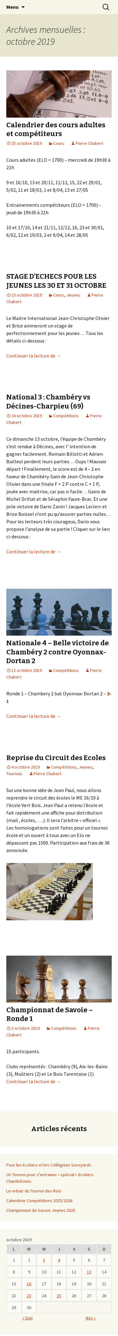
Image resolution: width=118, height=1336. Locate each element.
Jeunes (73, 295)
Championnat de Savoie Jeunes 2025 (40, 1210)
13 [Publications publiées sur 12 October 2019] (89, 1272)
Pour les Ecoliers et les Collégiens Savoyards (48, 1165)
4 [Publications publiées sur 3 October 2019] (59, 1260)
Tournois (14, 773)
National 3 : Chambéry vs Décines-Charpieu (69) (48, 401)
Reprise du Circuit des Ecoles (56, 758)
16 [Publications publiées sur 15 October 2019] (29, 1284)
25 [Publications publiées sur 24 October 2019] (59, 1295)
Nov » (91, 1318)
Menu (12, 7)
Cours (58, 143)
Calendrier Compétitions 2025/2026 (39, 1200)
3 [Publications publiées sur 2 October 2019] (44, 1260)
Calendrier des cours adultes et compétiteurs (55, 129)
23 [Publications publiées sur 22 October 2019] (29, 1295)
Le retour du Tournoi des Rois (33, 1191)
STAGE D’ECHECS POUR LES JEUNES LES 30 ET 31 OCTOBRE (56, 281)
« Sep (27, 1318)
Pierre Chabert (89, 143)
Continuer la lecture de (33, 356)
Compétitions (66, 416)
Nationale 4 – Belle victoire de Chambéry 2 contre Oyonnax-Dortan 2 (57, 652)
